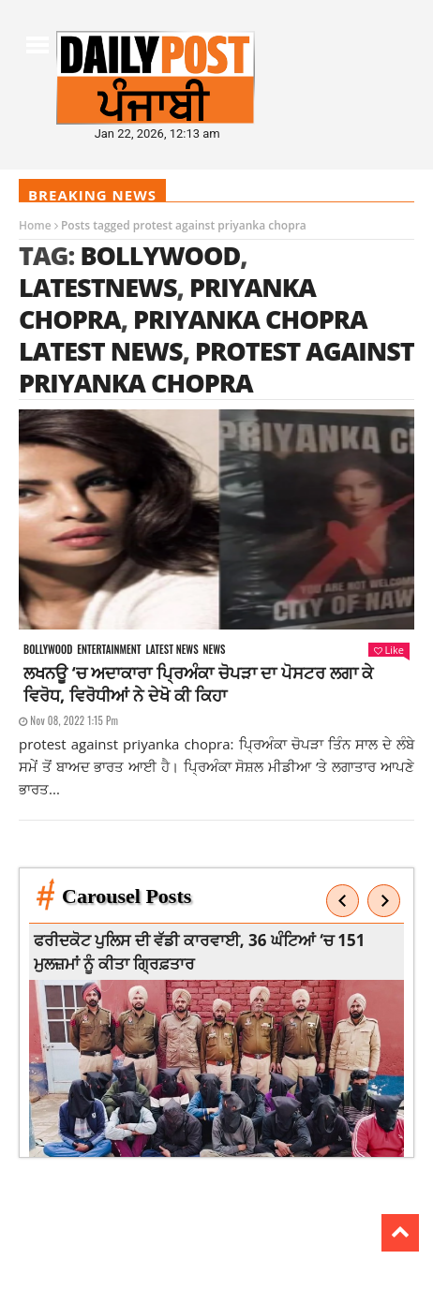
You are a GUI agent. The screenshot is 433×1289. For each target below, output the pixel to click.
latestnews (98, 287)
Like (389, 650)
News (214, 650)
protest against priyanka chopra (216, 366)
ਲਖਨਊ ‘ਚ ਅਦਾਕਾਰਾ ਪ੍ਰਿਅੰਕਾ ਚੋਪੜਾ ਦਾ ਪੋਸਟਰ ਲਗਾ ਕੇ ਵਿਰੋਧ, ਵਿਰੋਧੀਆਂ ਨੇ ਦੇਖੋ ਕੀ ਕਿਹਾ (198, 683)
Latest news (171, 650)
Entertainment (109, 650)
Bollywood (160, 255)
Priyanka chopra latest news (193, 335)
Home (35, 225)
